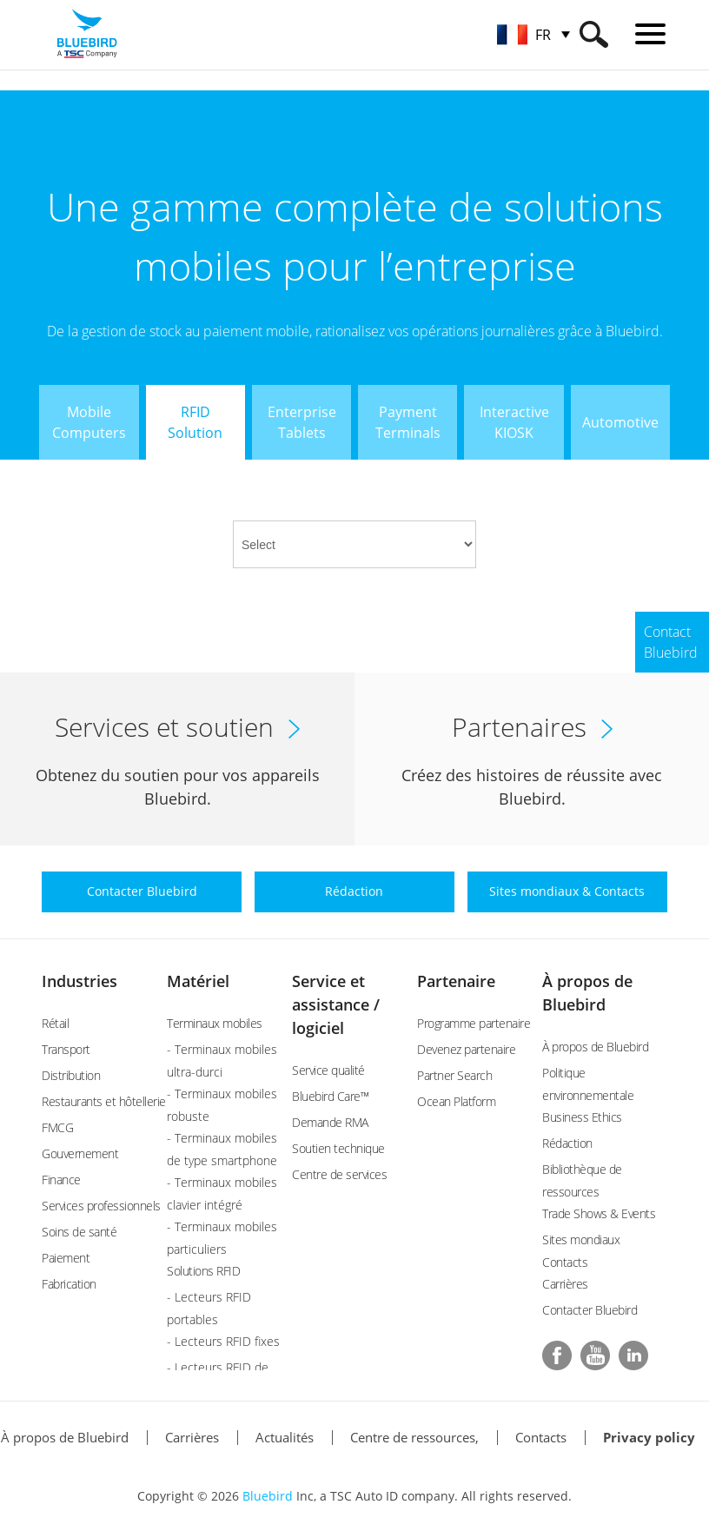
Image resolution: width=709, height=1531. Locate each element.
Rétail (55, 1023)
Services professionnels (101, 1205)
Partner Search (454, 1075)
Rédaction (567, 1143)
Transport (66, 1049)
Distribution (71, 1075)
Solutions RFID (203, 1271)
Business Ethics (582, 1117)
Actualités (284, 1437)
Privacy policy (649, 1437)
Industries (79, 981)
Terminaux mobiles (214, 1023)
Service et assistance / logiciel (336, 1004)
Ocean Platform (456, 1101)
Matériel (198, 981)
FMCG (57, 1127)
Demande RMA (330, 1122)
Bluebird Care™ (330, 1096)
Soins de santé (79, 1231)
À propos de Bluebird (595, 1046)
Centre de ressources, (414, 1437)
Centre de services (339, 1174)
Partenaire (456, 981)
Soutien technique (338, 1148)
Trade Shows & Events (598, 1213)
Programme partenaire (473, 1023)
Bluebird (267, 1496)
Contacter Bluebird (589, 1310)
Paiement (65, 1257)
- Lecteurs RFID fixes (223, 1341)
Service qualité (328, 1070)
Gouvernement (80, 1153)
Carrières (565, 1284)
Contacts (541, 1437)
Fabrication (69, 1284)
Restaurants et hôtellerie (104, 1101)
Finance (61, 1179)
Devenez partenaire (466, 1049)
